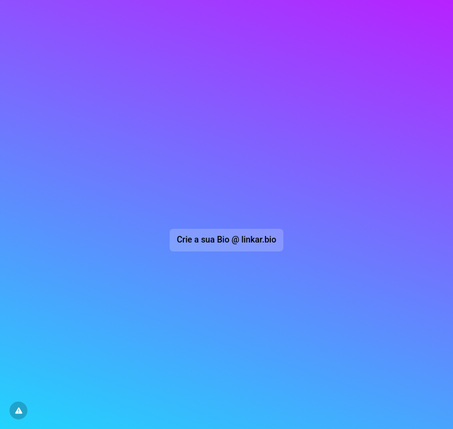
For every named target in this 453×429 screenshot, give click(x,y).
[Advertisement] (227, 116)
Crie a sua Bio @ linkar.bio (226, 240)
